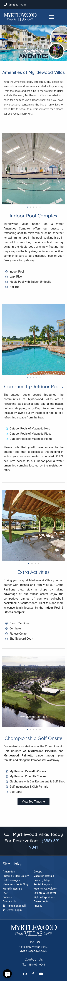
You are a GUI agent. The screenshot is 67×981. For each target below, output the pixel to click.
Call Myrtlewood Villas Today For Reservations (33, 841)
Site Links (12, 863)
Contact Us (33, 959)
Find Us (34, 942)
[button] (51, 17)
